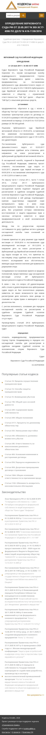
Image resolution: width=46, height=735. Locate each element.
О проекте (16, 732)
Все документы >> (35, 696)
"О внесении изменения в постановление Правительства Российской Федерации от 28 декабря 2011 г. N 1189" (23, 534)
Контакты (6, 732)
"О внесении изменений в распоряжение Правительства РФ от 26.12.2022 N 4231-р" (23, 520)
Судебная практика (11, 39)
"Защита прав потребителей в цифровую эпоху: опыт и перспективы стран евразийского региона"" (23, 651)
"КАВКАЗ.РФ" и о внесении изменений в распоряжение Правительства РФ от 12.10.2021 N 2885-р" (23, 554)
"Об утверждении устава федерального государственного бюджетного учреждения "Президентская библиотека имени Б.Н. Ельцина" (23, 576)
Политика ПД (27, 732)
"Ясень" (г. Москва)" (23, 634)
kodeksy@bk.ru (29, 728)
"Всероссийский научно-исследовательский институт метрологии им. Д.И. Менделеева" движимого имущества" (23, 597)
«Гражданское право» (11, 725)
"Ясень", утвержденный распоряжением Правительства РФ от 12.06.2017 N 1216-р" (22, 618)
